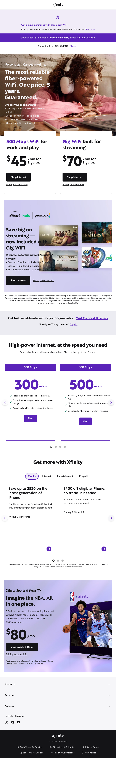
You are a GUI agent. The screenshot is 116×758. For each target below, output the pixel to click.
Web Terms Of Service (29, 747)
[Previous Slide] (5, 402)
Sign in (73, 324)
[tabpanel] (58, 524)
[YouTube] (19, 722)
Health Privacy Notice (63, 752)
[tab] (32, 476)
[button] (51, 447)
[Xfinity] (58, 5)
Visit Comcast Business (92, 318)
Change (73, 46)
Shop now (90, 29)
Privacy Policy (90, 747)
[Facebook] (12, 722)
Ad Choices (89, 752)
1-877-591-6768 (86, 37)
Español (19, 716)
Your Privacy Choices (31, 752)
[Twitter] (6, 722)
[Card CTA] (30, 517)
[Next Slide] (111, 402)
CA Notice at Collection (62, 747)
